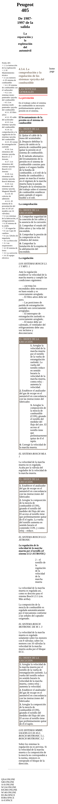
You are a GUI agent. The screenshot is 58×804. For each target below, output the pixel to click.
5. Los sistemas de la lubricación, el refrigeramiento (10, 218)
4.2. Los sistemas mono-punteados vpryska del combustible (9, 96)
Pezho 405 (6, 63)
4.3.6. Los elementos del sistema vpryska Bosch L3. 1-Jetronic (8, 154)
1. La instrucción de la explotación (9, 66)
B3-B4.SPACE (8, 795)
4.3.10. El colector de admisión (7, 196)
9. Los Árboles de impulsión (10, 237)
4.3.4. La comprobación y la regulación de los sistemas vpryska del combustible (9, 134)
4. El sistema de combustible (9, 81)
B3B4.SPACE (7, 797)
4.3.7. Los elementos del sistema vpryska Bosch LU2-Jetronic (8, 166)
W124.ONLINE (8, 787)
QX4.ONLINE (8, 779)
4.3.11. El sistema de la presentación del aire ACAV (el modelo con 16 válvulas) (8, 207)
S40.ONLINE (7, 782)
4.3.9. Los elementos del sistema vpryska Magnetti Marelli (9, 187)
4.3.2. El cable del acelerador (9, 118)
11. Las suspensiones (7, 244)
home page (52, 70)
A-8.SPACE (6, 800)
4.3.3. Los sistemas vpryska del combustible (9, 124)
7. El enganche (9, 228)
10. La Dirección (10, 240)
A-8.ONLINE (7, 784)
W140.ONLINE (8, 792)
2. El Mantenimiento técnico (8, 72)
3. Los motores (10, 78)
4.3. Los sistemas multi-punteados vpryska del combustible (9, 106)
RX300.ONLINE (9, 790)
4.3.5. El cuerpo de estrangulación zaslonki (10, 144)
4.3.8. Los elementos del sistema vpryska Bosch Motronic (8, 178)
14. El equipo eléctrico (8, 256)
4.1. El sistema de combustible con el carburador (10, 87)
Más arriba (24, 599)
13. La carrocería (10, 253)
